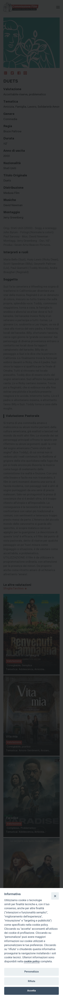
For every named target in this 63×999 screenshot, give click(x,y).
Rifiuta (31, 981)
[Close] (55, 896)
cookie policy (32, 961)
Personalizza (31, 971)
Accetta (31, 990)
